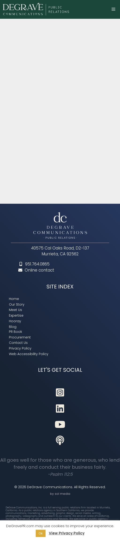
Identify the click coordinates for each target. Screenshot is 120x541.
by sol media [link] (60, 493)
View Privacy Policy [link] (67, 533)
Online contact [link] (36, 270)
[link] (36, 9)
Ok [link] (41, 533)
